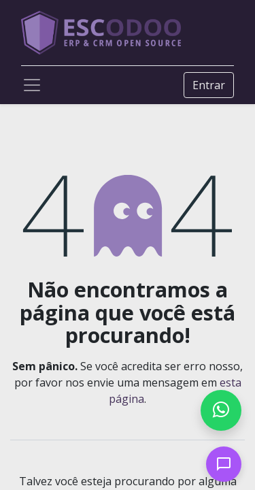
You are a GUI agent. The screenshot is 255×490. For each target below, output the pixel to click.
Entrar (208, 85)
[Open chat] (223, 464)
